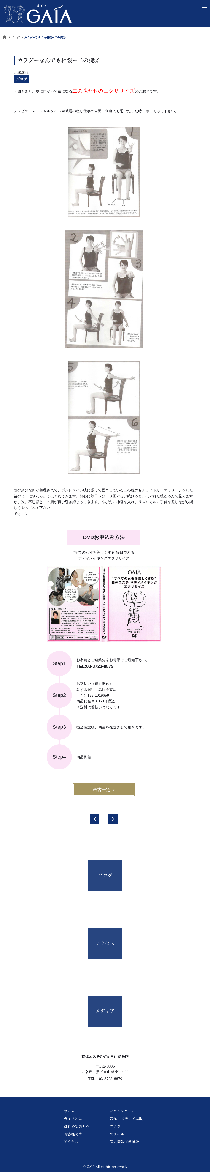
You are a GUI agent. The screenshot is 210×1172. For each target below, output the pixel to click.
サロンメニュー (122, 1111)
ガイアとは (73, 1119)
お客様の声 (73, 1134)
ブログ (21, 79)
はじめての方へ (76, 1126)
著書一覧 (104, 789)
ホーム (69, 1111)
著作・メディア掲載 (126, 1119)
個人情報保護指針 (124, 1141)
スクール (117, 1134)
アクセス (71, 1141)
